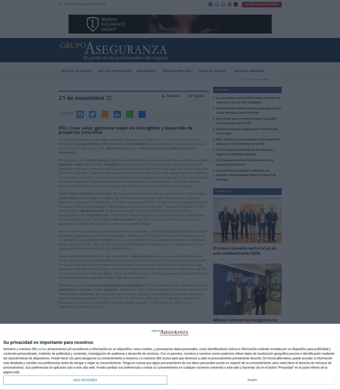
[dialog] (170, 357)
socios (42, 348)
